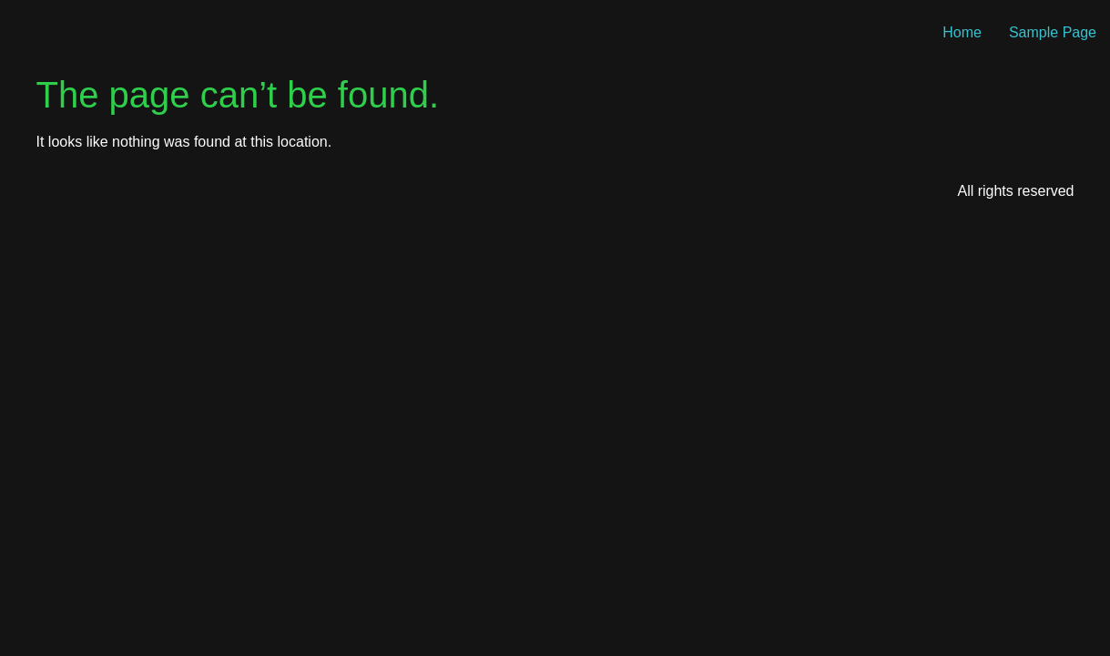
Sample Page (1052, 32)
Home (962, 32)
